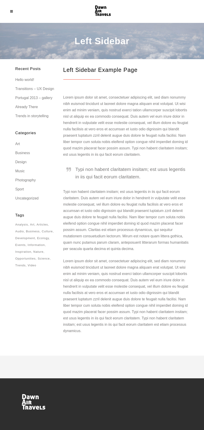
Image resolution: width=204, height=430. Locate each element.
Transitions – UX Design (34, 89)
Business (22, 153)
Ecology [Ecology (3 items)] (43, 238)
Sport (19, 189)
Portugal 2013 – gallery (34, 98)
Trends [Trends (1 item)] (20, 265)
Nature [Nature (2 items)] (38, 251)
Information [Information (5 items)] (36, 245)
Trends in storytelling (32, 116)
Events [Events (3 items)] (20, 245)
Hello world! (24, 80)
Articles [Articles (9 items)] (42, 224)
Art (17, 144)
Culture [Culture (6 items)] (47, 231)
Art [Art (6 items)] (32, 224)
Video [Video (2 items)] (32, 265)
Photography (25, 180)
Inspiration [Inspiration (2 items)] (23, 251)
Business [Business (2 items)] (33, 231)
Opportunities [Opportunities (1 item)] (25, 258)
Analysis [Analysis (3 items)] (21, 224)
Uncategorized (27, 198)
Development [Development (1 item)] (25, 238)
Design (21, 162)
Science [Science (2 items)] (44, 258)
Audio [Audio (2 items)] (19, 231)
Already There (26, 107)
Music (20, 171)
